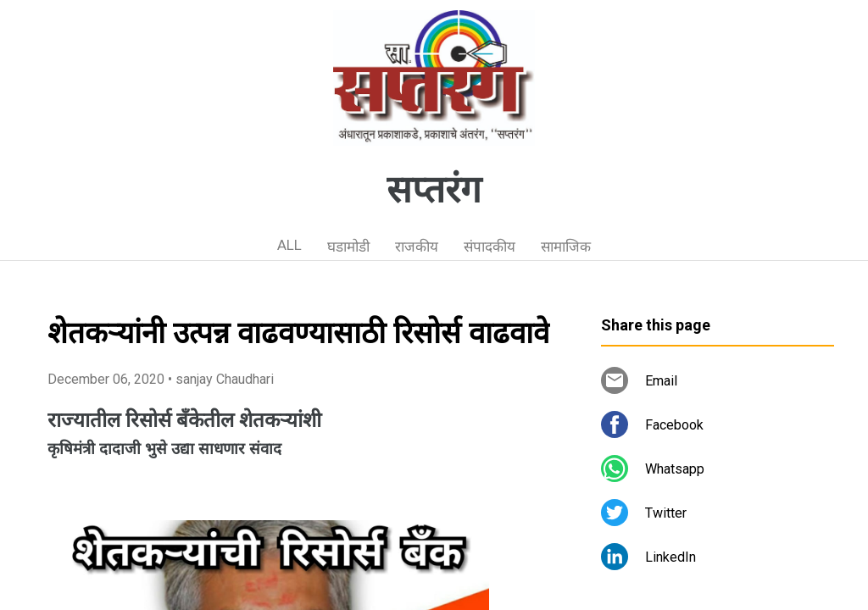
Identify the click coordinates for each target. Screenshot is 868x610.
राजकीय (416, 246)
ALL (289, 244)
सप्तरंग (434, 190)
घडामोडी (348, 246)
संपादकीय (489, 246)
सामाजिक (566, 246)
